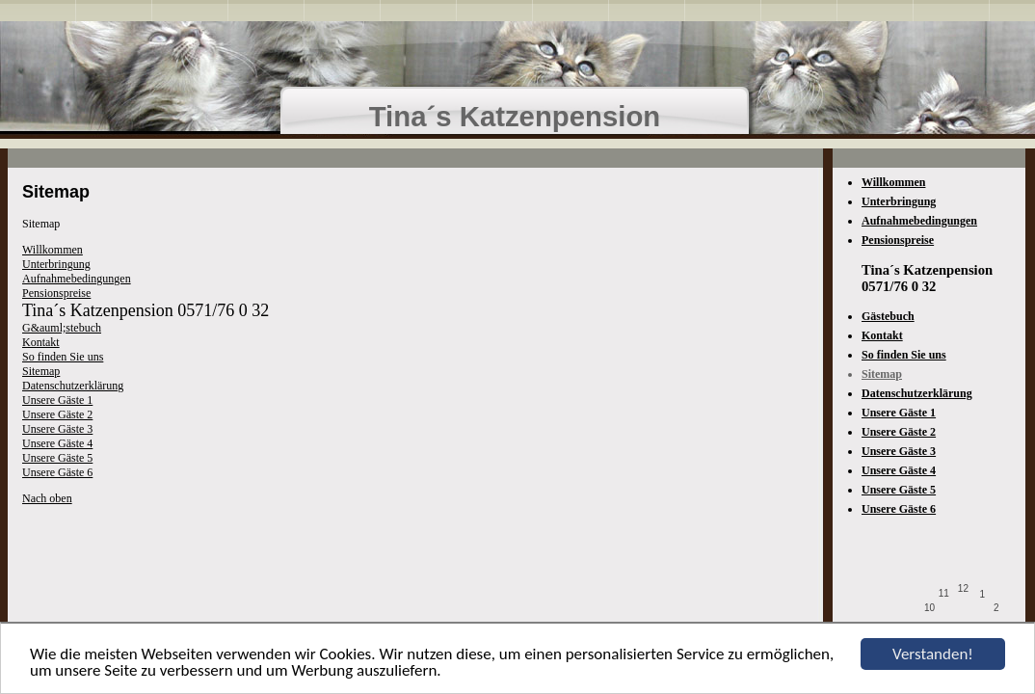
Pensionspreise (56, 293)
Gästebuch (888, 316)
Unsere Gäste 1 (57, 400)
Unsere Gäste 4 (57, 443)
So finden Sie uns (62, 356)
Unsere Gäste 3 (57, 429)
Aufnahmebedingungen (76, 278)
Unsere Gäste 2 (57, 414)
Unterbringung (56, 264)
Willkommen (52, 249)
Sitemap (41, 371)
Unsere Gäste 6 (57, 472)
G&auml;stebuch (61, 327)
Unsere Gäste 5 (57, 458)
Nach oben (47, 498)
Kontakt (41, 342)
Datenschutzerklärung (72, 385)
